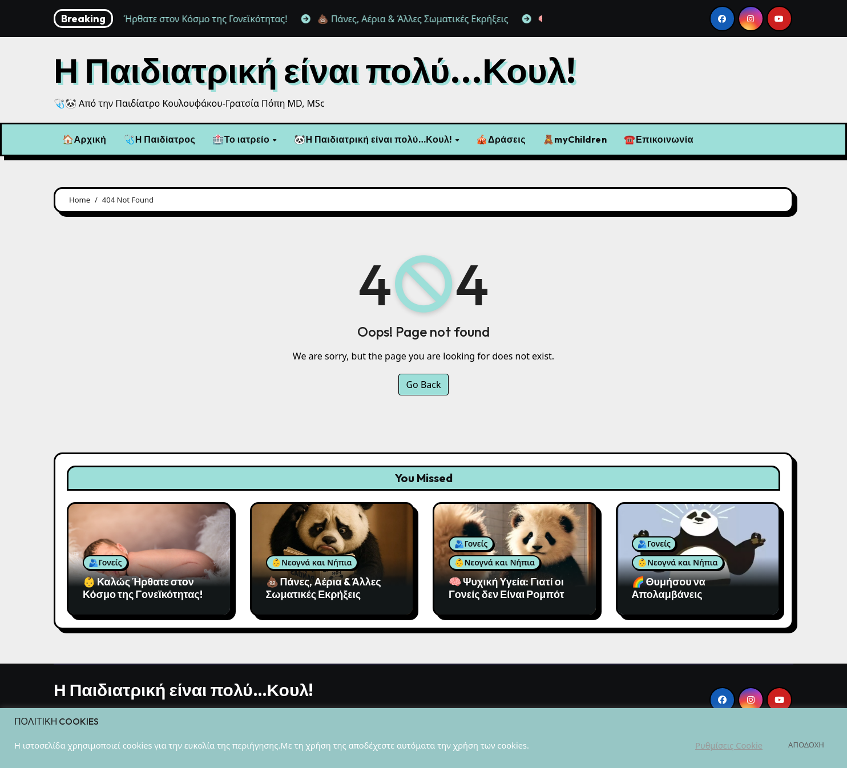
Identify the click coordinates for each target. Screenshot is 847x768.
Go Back (423, 384)
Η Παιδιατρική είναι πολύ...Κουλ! (315, 70)
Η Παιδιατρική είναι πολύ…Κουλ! (183, 690)
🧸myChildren (575, 139)
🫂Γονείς (105, 562)
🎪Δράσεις (501, 139)
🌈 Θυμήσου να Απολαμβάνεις (668, 588)
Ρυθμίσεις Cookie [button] (729, 745)
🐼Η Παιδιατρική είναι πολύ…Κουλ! (374, 139)
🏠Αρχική (84, 139)
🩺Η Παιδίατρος (159, 139)
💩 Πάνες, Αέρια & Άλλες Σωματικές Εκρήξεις (323, 588)
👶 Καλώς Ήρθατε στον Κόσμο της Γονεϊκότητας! (143, 588)
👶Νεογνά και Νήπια (312, 562)
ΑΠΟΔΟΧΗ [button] (806, 744)
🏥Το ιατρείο (242, 139)
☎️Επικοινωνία (658, 139)
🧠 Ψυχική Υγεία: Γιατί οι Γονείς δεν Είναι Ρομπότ (506, 588)
